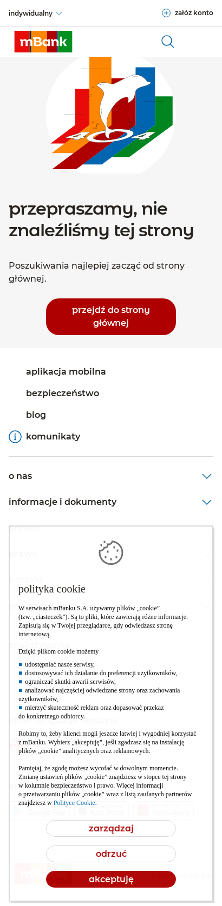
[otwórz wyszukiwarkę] (168, 42)
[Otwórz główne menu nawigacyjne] (200, 42)
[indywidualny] (36, 13)
